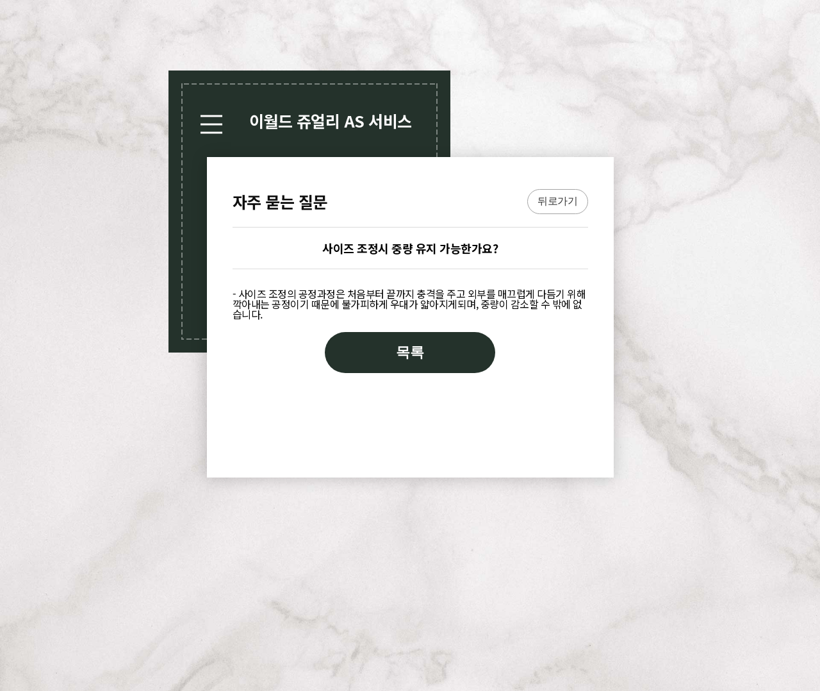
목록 (409, 352)
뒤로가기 (557, 201)
